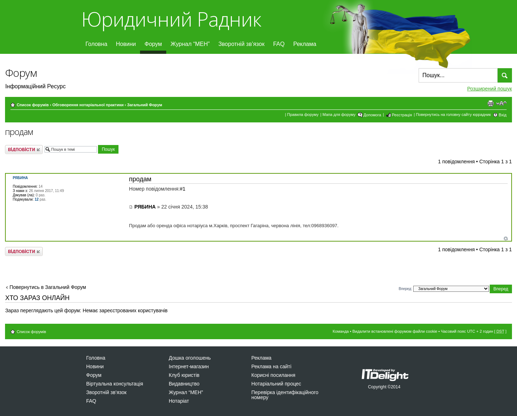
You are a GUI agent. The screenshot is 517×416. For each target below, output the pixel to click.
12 (36, 199)
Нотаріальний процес (276, 384)
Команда (341, 331)
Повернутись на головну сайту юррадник (453, 114)
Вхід (503, 115)
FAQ (279, 44)
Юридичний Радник (171, 18)
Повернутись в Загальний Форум (47, 287)
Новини (126, 44)
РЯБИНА (144, 207)
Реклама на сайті (271, 366)
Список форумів (32, 105)
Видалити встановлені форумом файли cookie (394, 331)
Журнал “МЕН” (190, 44)
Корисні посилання (273, 375)
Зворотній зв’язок (241, 44)
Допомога (372, 115)
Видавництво (184, 384)
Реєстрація (402, 115)
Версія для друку (490, 103)
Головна (96, 44)
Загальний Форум (144, 105)
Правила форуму (302, 114)
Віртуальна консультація (114, 384)
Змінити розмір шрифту (501, 103)
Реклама (304, 44)
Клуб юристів (184, 375)
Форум (153, 44)
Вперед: (405, 289)
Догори (506, 238)
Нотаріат (179, 401)
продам (19, 131)
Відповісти (24, 149)
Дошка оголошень (190, 358)
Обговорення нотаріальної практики (88, 105)
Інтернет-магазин (189, 366)
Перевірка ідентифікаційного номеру (284, 394)
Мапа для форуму (338, 114)
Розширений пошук (489, 88)
